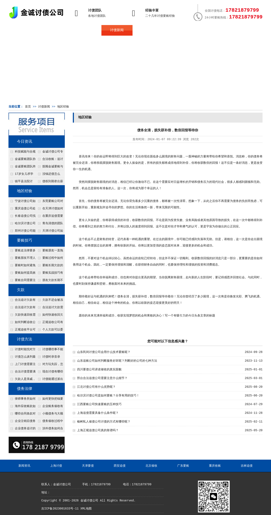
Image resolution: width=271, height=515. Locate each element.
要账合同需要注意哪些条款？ (22, 281)
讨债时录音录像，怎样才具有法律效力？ (49, 358)
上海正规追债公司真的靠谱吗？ (98, 430)
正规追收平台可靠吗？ (22, 330)
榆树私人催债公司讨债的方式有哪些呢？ (103, 421)
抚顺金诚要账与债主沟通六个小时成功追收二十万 (49, 167)
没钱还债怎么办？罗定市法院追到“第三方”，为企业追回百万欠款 (49, 175)
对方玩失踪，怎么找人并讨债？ (49, 365)
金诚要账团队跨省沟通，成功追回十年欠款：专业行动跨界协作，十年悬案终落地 (22, 167)
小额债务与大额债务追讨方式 (49, 414)
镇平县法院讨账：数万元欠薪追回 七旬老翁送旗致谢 (21, 182)
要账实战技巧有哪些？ (49, 274)
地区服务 (86, 30)
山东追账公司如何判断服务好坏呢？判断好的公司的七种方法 (117, 360)
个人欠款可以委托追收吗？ (49, 330)
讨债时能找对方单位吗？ (22, 350)
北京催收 (151, 465)
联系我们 (210, 30)
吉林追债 (247, 465)
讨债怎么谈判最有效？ (22, 358)
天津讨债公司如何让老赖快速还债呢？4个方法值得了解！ (49, 232)
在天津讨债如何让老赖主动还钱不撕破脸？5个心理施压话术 (49, 209)
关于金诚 (55, 30)
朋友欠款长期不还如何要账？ (49, 281)
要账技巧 (24, 240)
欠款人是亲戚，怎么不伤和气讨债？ (22, 380)
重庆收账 (215, 465)
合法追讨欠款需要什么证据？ (49, 308)
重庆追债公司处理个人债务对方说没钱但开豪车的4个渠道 (22, 209)
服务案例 (179, 30)
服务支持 (241, 30)
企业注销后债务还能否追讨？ (22, 422)
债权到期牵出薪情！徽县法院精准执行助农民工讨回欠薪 (49, 182)
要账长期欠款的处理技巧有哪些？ (49, 266)
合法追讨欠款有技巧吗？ (22, 308)
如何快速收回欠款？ (49, 316)
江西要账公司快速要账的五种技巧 (100, 404)
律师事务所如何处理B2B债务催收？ (22, 400)
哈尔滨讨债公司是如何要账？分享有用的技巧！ (108, 395)
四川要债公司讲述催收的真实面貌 (99, 369)
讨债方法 (24, 339)
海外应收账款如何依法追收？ (22, 407)
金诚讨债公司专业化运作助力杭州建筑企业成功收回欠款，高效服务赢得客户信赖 (49, 152)
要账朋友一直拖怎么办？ (49, 251)
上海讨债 (56, 465)
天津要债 (88, 465)
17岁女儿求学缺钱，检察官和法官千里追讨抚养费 (21, 175)
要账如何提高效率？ (22, 274)
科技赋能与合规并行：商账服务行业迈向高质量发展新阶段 (22, 152)
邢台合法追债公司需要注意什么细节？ (102, 378)
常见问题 (148, 30)
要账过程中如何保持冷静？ (49, 259)
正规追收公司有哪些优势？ (49, 323)
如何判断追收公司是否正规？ (22, 323)
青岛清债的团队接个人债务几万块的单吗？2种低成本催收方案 (49, 224)
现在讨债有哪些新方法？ (49, 372)
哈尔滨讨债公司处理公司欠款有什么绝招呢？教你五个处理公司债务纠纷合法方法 (22, 224)
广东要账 (183, 465)
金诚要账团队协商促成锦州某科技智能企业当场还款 (22, 160)
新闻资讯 (24, 465)
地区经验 (63, 106)
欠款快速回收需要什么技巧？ (22, 316)
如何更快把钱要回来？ (49, 400)
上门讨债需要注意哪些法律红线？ (22, 365)
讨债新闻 (117, 30)
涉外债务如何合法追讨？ (49, 429)
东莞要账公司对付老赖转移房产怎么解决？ (49, 202)
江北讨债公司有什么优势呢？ (96, 387)
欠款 (21, 290)
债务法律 (24, 389)
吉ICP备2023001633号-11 (60, 508)
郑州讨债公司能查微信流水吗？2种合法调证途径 (22, 232)
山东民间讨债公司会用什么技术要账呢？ (103, 352)
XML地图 (86, 508)
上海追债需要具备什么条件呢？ (98, 413)
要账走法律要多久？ (22, 251)
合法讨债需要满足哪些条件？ (22, 372)
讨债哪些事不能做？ (49, 350)
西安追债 (120, 465)
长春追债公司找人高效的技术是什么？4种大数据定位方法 (22, 217)
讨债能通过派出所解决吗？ (49, 380)
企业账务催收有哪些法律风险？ (49, 407)
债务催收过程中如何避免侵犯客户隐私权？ (49, 422)
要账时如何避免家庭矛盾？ (22, 266)
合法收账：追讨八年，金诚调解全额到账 (49, 160)
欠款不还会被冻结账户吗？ (49, 301)
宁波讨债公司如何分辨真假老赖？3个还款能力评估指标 (22, 202)
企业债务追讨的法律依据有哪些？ (22, 429)
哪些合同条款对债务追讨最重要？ (22, 414)
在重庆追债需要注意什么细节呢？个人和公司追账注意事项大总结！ (49, 217)
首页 (24, 30)
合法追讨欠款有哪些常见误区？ (22, 301)
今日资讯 (24, 142)
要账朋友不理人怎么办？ (22, 259)
